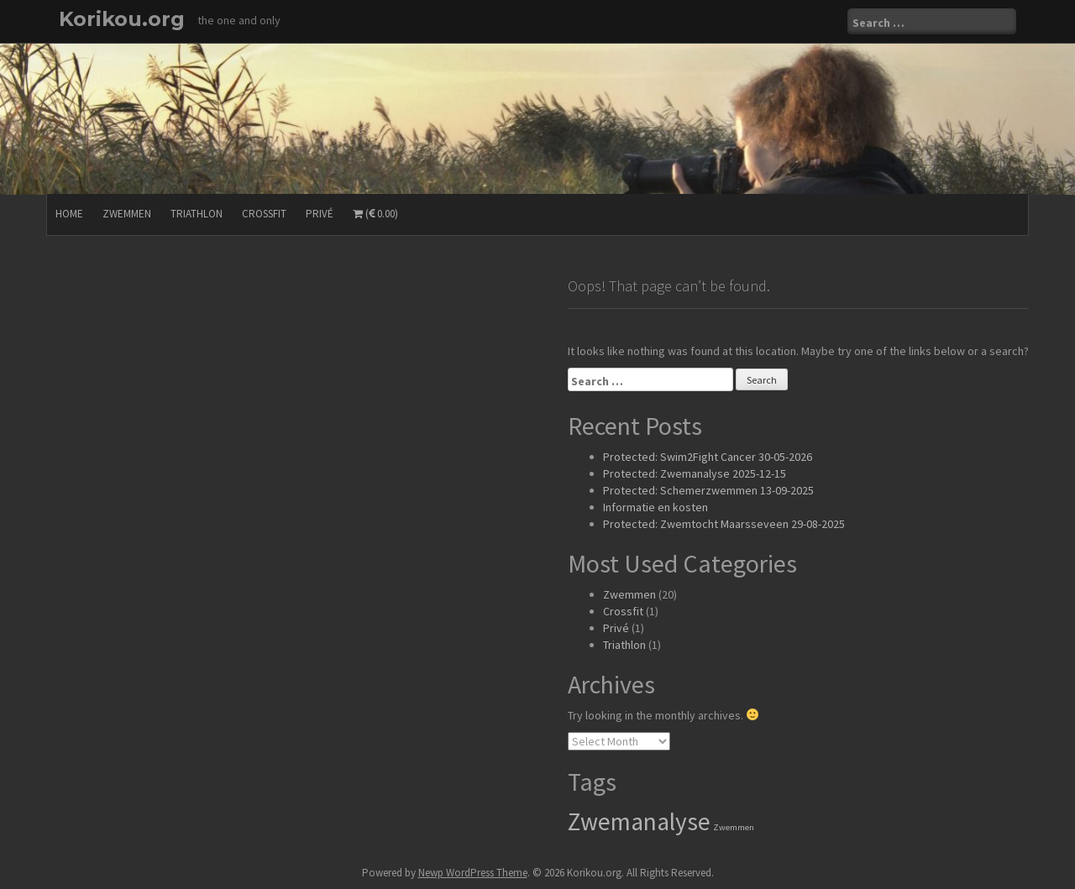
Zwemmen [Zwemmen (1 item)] (733, 827)
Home (69, 214)
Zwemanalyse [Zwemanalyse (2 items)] (639, 821)
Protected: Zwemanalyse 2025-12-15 (694, 473)
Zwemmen (126, 214)
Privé (319, 214)
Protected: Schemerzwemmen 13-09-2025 (708, 490)
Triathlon (196, 214)
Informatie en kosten (655, 507)
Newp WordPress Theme (472, 872)
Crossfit (264, 214)
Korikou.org (122, 19)
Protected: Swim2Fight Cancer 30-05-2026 (707, 456)
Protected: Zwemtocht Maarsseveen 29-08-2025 (724, 523)
